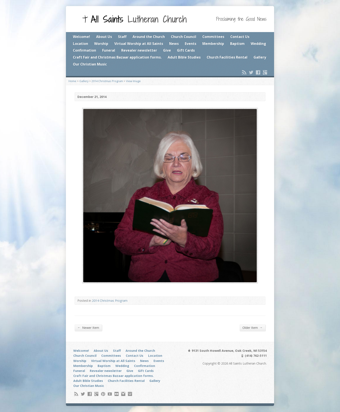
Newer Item (88, 327)
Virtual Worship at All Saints (138, 43)
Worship (101, 43)
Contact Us (239, 36)
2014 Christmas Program (107, 81)
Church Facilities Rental (227, 57)
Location (80, 43)
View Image (133, 81)
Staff (122, 36)
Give (167, 50)
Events (190, 43)
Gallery (259, 57)
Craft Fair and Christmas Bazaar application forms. (117, 57)
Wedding (258, 43)
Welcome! (81, 36)
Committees (213, 36)
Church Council (183, 36)
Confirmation (84, 50)
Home (72, 81)
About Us (104, 36)
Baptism (237, 43)
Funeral (108, 50)
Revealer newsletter (139, 50)
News (174, 43)
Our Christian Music (90, 64)
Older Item (252, 327)
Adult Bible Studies (184, 57)
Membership (213, 43)
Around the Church (148, 36)
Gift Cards (186, 50)
